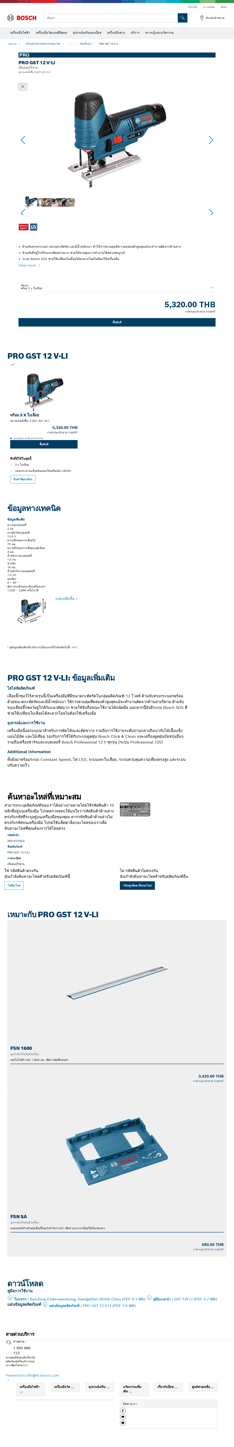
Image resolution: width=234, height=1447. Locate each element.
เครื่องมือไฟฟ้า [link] (29, 1387)
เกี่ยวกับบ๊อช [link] (166, 1387)
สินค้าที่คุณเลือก (22, 479)
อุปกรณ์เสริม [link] (98, 1387)
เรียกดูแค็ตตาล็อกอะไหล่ (137, 885)
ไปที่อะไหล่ (14, 885)
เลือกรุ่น (24, 285)
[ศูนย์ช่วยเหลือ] (212, 1388)
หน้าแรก (12, 43)
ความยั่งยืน (209, 7)
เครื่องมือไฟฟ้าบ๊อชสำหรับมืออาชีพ (42, 43)
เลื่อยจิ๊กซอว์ (86, 43)
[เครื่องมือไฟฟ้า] (21, 1392)
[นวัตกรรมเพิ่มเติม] (130, 1392)
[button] (211, 140)
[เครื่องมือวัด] (72, 1388)
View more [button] (27, 265)
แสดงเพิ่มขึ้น (64, 598)
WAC (75, 647)
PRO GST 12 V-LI (108, 43)
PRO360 (192, 7)
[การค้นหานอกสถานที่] (182, 18)
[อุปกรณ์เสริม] (108, 1388)
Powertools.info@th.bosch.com (32, 1375)
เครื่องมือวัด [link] (62, 1387)
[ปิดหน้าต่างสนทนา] (22, 86)
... (70, 43)
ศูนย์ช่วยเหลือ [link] (201, 1387)
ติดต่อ (224, 7)
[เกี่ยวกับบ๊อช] (176, 1388)
